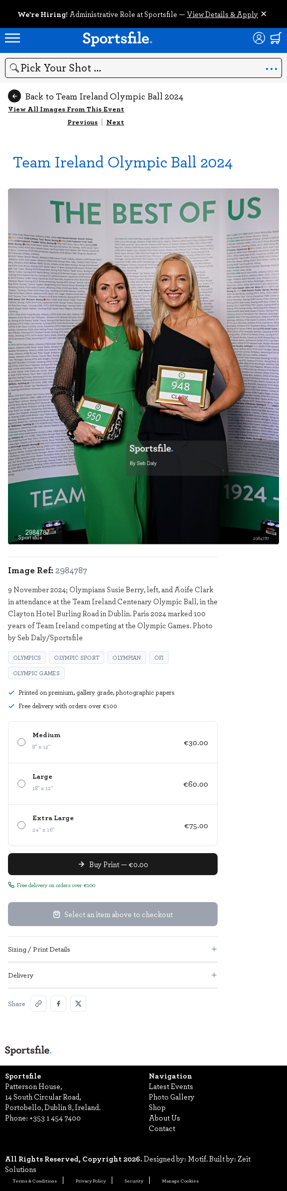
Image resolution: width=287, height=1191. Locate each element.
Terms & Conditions (34, 1180)
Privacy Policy (91, 1180)
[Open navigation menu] (12, 37)
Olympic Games (36, 673)
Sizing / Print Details (113, 949)
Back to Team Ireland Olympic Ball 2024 (95, 95)
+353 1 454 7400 (55, 1118)
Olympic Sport (76, 657)
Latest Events (171, 1086)
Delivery (113, 975)
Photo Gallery (172, 1097)
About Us (164, 1118)
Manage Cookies (180, 1180)
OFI (159, 657)
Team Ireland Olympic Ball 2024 (123, 161)
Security (134, 1180)
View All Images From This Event (66, 108)
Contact (162, 1128)
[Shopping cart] (276, 38)
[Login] (259, 38)
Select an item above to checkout (113, 914)
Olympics (27, 657)
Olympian (126, 657)
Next (115, 121)
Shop (157, 1107)
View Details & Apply (222, 14)
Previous (82, 121)
